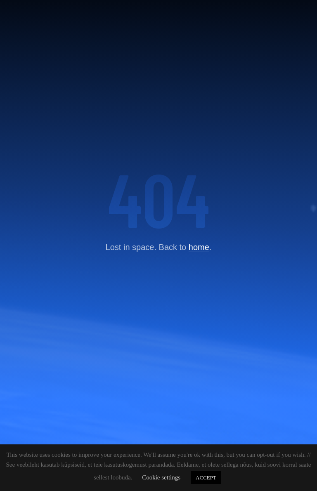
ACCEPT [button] (206, 477)
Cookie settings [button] (161, 477)
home (199, 247)
